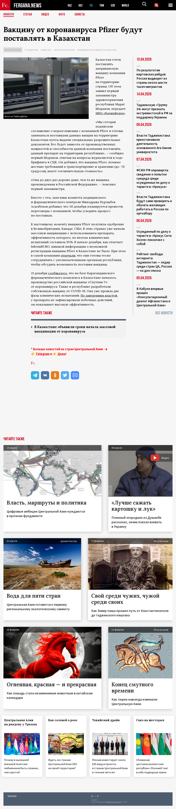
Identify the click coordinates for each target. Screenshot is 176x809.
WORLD (128, 5)
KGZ (81, 5)
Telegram (43, 354)
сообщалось (57, 273)
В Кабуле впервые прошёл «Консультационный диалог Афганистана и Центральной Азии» (153, 297)
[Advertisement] (88, 411)
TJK (92, 5)
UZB (115, 5)
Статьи (28, 14)
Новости (8, 14)
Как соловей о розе (64, 720)
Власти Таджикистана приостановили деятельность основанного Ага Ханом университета (153, 143)
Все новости (164, 313)
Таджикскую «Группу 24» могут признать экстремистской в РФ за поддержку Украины (154, 111)
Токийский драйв (108, 720)
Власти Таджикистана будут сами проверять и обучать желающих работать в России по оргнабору (154, 205)
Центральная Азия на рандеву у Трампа (20, 725)
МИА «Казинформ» (110, 113)
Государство (31, 50)
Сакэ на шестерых (152, 720)
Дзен (61, 354)
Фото (63, 14)
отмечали (68, 255)
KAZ (70, 5)
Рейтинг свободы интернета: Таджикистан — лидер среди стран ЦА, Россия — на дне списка (154, 262)
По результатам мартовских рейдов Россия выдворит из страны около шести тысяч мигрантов (151, 78)
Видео (46, 14)
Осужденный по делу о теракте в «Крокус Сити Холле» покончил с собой (154, 237)
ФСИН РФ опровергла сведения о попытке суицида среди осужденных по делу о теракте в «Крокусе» (153, 178)
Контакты (12, 799)
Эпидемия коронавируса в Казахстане (97, 50)
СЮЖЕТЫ (81, 14)
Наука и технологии (64, 50)
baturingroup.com (113, 805)
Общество (46, 50)
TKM (103, 5)
